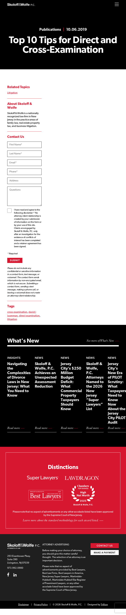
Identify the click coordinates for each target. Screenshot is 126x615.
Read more (13, 428)
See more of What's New (100, 340)
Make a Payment (105, 552)
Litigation (12, 93)
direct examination (29, 316)
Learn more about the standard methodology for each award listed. (60, 520)
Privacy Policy (41, 605)
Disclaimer (23, 605)
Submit (15, 260)
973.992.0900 (15, 568)
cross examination (17, 312)
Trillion (104, 605)
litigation (12, 319)
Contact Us (105, 545)
